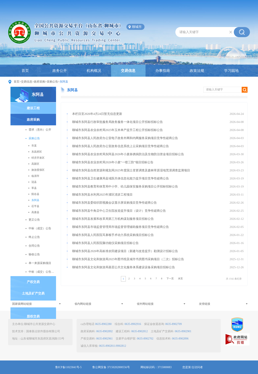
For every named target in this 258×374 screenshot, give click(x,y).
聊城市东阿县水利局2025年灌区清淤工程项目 (102, 194)
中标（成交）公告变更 (42, 271)
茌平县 (35, 206)
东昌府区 (36, 151)
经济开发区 (38, 157)
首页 (25, 71)
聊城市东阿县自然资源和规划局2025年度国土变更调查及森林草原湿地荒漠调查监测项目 (131, 170)
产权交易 (33, 282)
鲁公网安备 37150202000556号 (111, 367)
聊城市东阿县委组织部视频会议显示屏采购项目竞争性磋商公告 (114, 202)
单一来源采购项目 (40, 263)
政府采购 (39, 81)
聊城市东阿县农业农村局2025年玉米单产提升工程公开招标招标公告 (117, 130)
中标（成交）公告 (40, 228)
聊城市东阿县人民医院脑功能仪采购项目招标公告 (105, 243)
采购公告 (52, 81)
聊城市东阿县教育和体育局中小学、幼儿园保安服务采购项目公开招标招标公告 (125, 186)
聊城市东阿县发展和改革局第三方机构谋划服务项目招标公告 (113, 218)
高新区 (35, 163)
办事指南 (162, 71)
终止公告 (34, 237)
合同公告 (34, 245)
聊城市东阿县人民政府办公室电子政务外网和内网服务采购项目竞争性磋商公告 (125, 138)
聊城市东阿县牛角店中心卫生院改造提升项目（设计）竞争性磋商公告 (119, 210)
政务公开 (59, 71)
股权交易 (33, 316)
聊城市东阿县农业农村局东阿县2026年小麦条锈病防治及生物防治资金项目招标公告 (128, 154)
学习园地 (231, 71)
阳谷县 (35, 194)
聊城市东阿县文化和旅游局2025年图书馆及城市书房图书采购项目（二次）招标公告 (128, 259)
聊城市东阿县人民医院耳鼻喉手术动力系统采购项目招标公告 (113, 235)
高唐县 (35, 212)
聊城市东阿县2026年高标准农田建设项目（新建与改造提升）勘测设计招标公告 (125, 251)
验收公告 (34, 254)
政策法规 (197, 71)
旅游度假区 (38, 169)
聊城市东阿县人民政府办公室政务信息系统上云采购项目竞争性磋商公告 (120, 146)
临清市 (35, 175)
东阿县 (38, 94)
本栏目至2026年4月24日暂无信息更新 (97, 113)
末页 (180, 278)
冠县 (34, 181)
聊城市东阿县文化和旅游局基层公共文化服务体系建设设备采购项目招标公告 (123, 267)
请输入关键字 (189, 32)
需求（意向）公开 (40, 129)
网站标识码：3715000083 (156, 367)
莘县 (34, 188)
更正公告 (34, 219)
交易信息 (128, 71)
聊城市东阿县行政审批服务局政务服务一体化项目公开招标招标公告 (117, 122)
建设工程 (33, 108)
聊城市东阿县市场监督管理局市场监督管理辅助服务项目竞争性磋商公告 (120, 226)
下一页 (170, 278)
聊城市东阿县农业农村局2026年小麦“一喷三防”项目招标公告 (112, 162)
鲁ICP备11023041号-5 (68, 367)
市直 (34, 145)
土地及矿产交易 (33, 293)
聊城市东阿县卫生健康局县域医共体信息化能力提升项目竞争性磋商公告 (120, 178)
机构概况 (94, 71)
